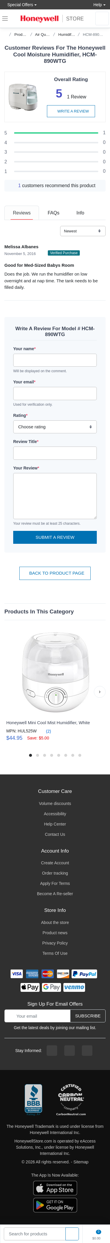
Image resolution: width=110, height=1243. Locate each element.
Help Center (55, 824)
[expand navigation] (5, 18)
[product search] (72, 1234)
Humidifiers (67, 34)
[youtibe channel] (87, 1050)
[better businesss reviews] (33, 1100)
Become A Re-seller (55, 893)
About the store (55, 922)
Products (21, 34)
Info (80, 212)
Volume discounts (55, 803)
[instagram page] (69, 1050)
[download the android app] (55, 1204)
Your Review (26, 468)
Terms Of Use (55, 953)
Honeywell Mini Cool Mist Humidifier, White (48, 722)
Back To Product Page (55, 573)
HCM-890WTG (95, 34)
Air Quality (44, 34)
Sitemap (80, 1162)
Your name (24, 348)
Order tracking (55, 873)
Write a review (71, 111)
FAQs (53, 212)
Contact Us (55, 834)
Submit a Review (54, 537)
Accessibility (55, 813)
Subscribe (88, 1015)
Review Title (25, 441)
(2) (45, 731)
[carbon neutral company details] (71, 1100)
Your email (24, 382)
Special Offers (18, 4)
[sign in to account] (102, 18)
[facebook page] (52, 1050)
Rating (20, 415)
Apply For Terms (55, 883)
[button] (100, 692)
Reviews (22, 212)
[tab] (21, 213)
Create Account (55, 862)
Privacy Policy (55, 943)
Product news (55, 932)
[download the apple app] (55, 1187)
